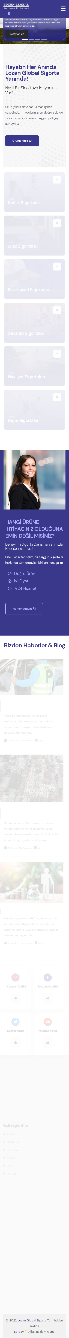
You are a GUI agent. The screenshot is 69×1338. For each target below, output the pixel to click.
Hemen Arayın (24, 609)
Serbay (21, 1332)
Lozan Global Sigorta (32, 1320)
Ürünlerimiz (22, 141)
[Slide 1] (25, 39)
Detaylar (17, 34)
